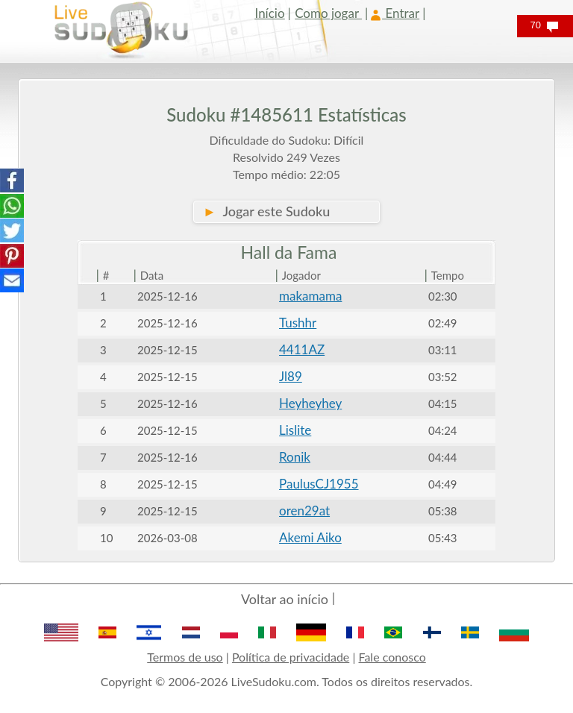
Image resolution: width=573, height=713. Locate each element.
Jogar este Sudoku (266, 211)
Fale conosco (392, 657)
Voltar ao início (284, 599)
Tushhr (297, 322)
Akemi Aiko (310, 537)
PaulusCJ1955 (319, 483)
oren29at (304, 510)
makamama (310, 296)
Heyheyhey (310, 403)
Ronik (294, 457)
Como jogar (328, 13)
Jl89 (290, 376)
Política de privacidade (290, 657)
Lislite (295, 430)
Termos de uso (184, 657)
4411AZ (302, 349)
